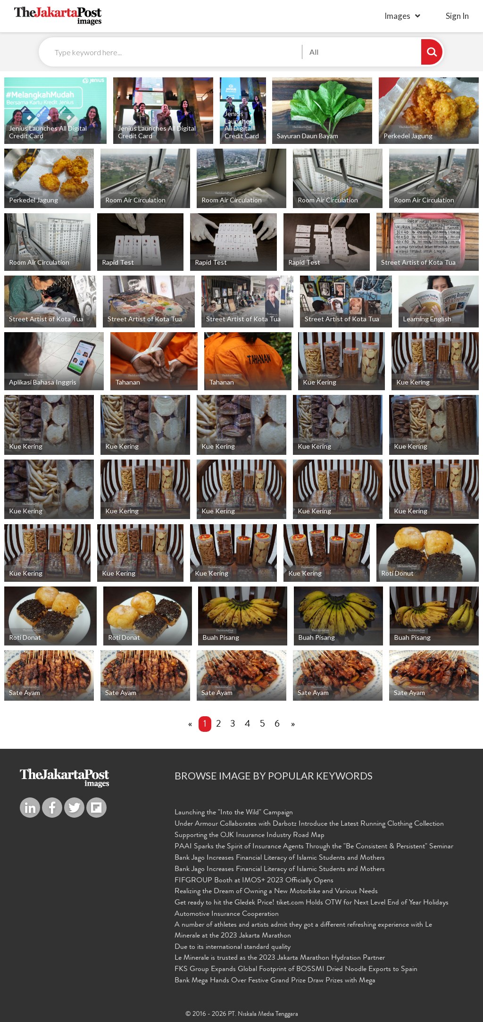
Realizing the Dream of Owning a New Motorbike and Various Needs (276, 892)
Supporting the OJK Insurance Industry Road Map (250, 835)
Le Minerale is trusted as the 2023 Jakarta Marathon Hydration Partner (280, 958)
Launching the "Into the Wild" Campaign (234, 813)
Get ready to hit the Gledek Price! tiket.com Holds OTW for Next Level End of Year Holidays (312, 903)
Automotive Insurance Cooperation (227, 914)
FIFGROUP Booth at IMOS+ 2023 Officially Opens (254, 881)
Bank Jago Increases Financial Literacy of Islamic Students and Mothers (280, 858)
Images (397, 16)
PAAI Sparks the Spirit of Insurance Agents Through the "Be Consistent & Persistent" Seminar (314, 847)
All (313, 51)
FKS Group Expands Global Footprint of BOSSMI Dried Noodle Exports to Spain (296, 969)
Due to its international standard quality (233, 947)
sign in (457, 16)
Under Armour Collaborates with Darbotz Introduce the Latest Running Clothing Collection (309, 824)
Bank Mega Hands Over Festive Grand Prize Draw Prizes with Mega (275, 981)
